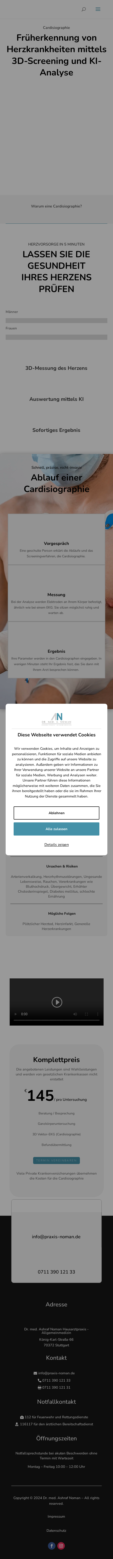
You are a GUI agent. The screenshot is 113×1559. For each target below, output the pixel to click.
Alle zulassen (56, 829)
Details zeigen (56, 844)
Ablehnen (57, 813)
